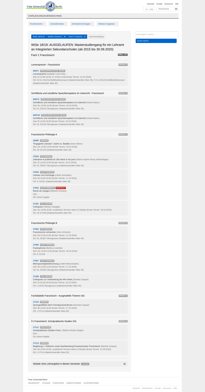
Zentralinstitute (58, 24)
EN (152, 9)
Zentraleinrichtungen (82, 24)
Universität (34, 383)
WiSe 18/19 (38, 37)
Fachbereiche (37, 24)
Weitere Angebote (107, 24)
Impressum (168, 4)
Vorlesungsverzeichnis (45, 15)
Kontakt (159, 4)
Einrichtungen (74, 383)
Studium (46, 383)
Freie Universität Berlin (37, 380)
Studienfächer (163, 9)
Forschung (58, 383)
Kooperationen (91, 383)
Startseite (150, 4)
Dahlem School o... (56, 37)
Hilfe (177, 4)
